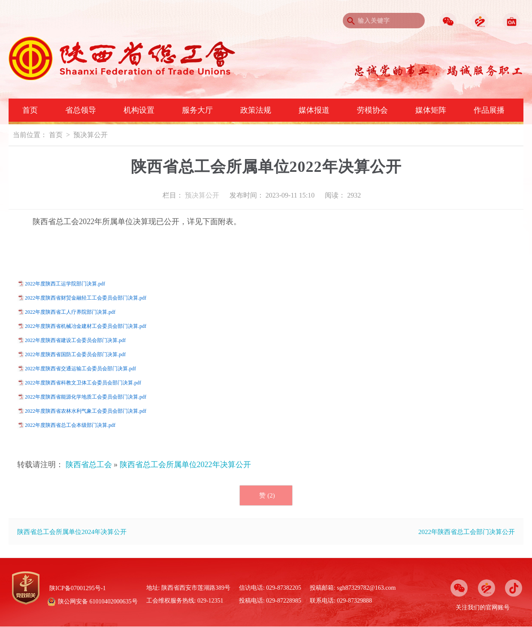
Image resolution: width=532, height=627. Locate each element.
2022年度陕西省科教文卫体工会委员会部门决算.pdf (83, 383)
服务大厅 (197, 110)
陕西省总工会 (89, 464)
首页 (30, 110)
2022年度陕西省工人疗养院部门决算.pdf (70, 312)
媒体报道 (314, 110)
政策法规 (255, 110)
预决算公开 (90, 134)
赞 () (267, 495)
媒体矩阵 (430, 110)
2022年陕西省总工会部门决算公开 (466, 531)
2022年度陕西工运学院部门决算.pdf (65, 284)
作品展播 (489, 110)
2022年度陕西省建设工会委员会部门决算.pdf (75, 340)
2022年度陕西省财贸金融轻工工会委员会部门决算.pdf (85, 298)
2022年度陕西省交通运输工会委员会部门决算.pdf (80, 369)
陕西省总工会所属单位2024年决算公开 (72, 531)
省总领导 (80, 110)
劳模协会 (372, 110)
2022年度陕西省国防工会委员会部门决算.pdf (75, 354)
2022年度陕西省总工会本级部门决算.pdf (70, 425)
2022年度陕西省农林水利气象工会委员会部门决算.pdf (85, 411)
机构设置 (139, 110)
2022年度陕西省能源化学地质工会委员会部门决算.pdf (85, 397)
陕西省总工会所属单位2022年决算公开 (185, 464)
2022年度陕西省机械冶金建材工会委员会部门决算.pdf (85, 326)
